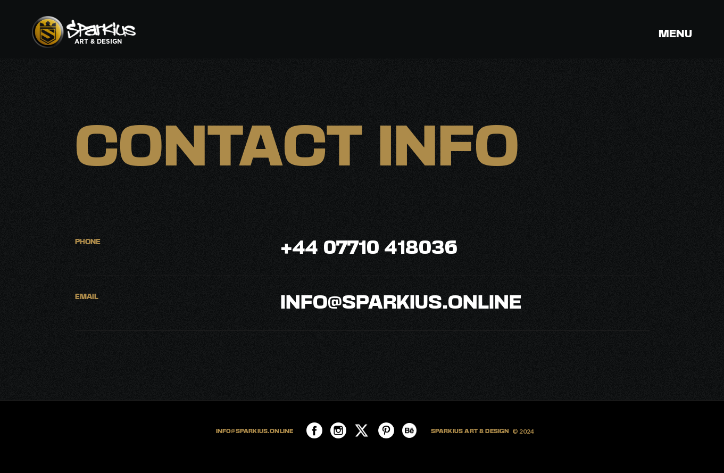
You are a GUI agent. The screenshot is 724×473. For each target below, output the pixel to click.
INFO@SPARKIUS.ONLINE (255, 431)
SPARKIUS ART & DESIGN (470, 431)
